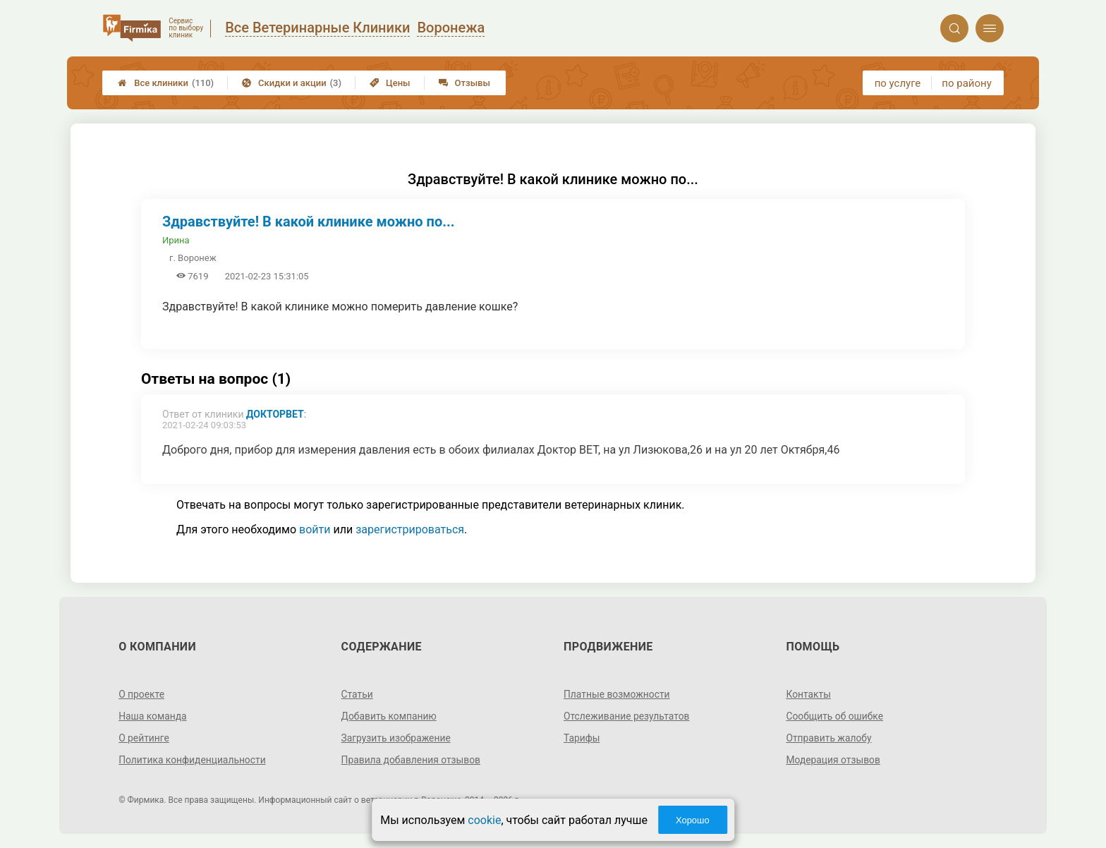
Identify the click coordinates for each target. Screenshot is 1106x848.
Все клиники (166, 83)
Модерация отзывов (833, 759)
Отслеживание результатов (627, 716)
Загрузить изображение (396, 738)
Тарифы (582, 738)
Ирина (176, 240)
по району (966, 83)
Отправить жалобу (829, 738)
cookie (484, 820)
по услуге (898, 83)
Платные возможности (617, 694)
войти (314, 529)
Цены (390, 83)
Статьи (357, 694)
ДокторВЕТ (275, 414)
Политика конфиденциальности (193, 759)
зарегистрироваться (410, 529)
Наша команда (153, 716)
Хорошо (693, 820)
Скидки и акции (291, 83)
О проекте (142, 694)
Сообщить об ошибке (835, 716)
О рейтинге (144, 738)
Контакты (808, 694)
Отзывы (464, 83)
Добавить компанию (389, 716)
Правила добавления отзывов (411, 759)
